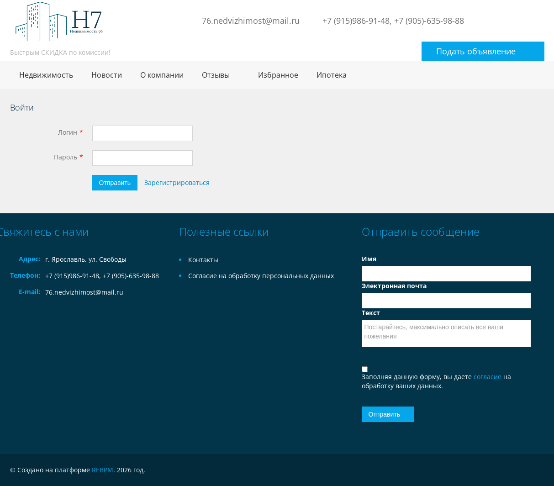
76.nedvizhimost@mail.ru (251, 20)
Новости (106, 75)
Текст (371, 312)
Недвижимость (46, 75)
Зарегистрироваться (177, 182)
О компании (162, 75)
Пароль (65, 157)
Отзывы (216, 75)
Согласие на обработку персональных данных (261, 275)
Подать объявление (476, 51)
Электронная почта (394, 285)
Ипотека (332, 75)
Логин (67, 132)
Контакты (203, 259)
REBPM (102, 469)
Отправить (115, 182)
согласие (488, 376)
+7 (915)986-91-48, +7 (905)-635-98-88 (393, 20)
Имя (369, 258)
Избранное (278, 75)
